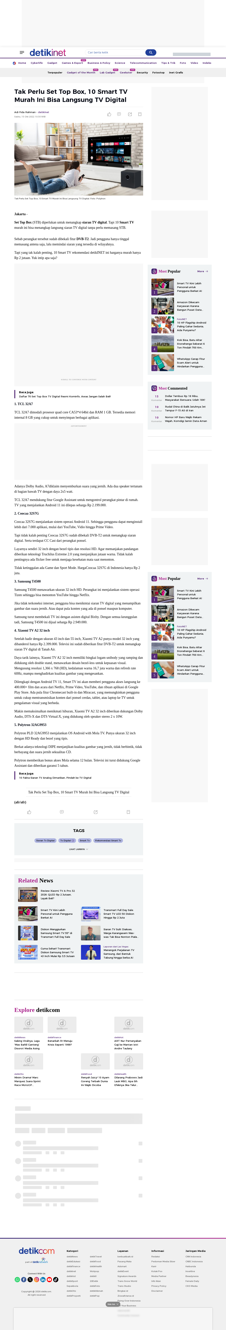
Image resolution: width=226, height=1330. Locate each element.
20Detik (94, 1281)
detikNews (72, 1256)
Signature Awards (127, 1276)
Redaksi (155, 1256)
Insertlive (190, 1271)
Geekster (127, 71)
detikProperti (74, 1296)
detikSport (72, 1281)
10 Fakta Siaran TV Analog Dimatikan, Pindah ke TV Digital (55, 777)
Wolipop (94, 1271)
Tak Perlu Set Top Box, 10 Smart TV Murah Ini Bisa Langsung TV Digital (78, 792)
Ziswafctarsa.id (126, 1296)
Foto (183, 62)
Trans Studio (124, 1286)
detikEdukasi (73, 1261)
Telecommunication (143, 62)
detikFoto (95, 1286)
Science (120, 62)
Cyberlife (37, 62)
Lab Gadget (109, 71)
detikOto (71, 1291)
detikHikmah (96, 1291)
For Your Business (127, 1305)
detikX (93, 1276)
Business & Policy (99, 62)
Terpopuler (54, 72)
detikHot (71, 1276)
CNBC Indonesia (194, 1261)
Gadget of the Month (82, 71)
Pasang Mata (124, 1261)
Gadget (52, 62)
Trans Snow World (127, 1281)
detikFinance (73, 1266)
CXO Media (192, 1286)
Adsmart (122, 1266)
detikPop (95, 1296)
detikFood (95, 1261)
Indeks (207, 62)
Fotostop (158, 72)
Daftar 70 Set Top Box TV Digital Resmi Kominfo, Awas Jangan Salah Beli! (65, 396)
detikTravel (96, 1256)
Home (22, 62)
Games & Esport (73, 61)
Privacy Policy (158, 1286)
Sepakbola (72, 1286)
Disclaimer (157, 1291)
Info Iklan (156, 1281)
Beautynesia (192, 1276)
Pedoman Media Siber (163, 1261)
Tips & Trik (168, 62)
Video (194, 62)
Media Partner (158, 1276)
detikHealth (96, 1266)
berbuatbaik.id (125, 1256)
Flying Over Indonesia (129, 1300)
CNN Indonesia (193, 1256)
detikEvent (123, 1271)
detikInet (71, 1271)
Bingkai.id (123, 1291)
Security (142, 72)
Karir (153, 1266)
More (202, 271)
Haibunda (191, 1266)
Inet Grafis (176, 72)
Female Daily (192, 1281)
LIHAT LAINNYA (78, 849)
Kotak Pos (156, 1271)
